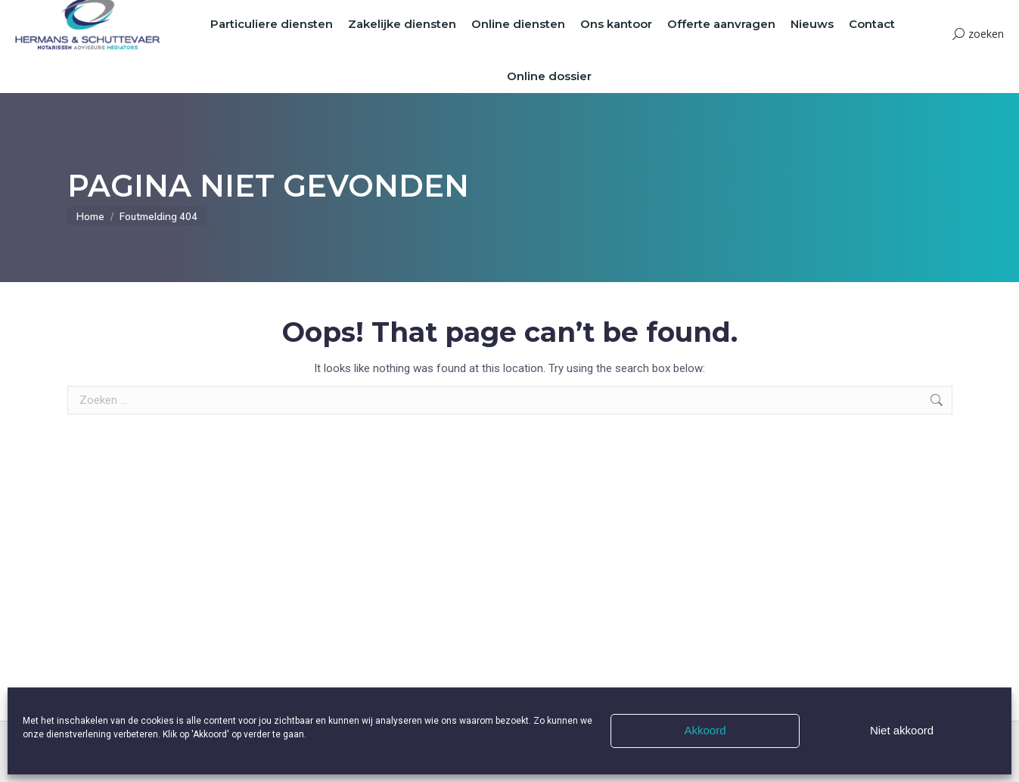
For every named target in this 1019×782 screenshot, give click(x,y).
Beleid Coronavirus (839, 12)
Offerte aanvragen (496, 12)
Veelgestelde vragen (746, 12)
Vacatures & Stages (585, 12)
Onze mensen (665, 12)
